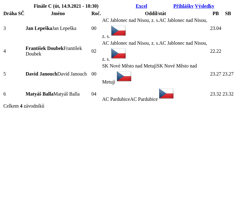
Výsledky (204, 6)
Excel (141, 6)
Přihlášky (183, 6)
